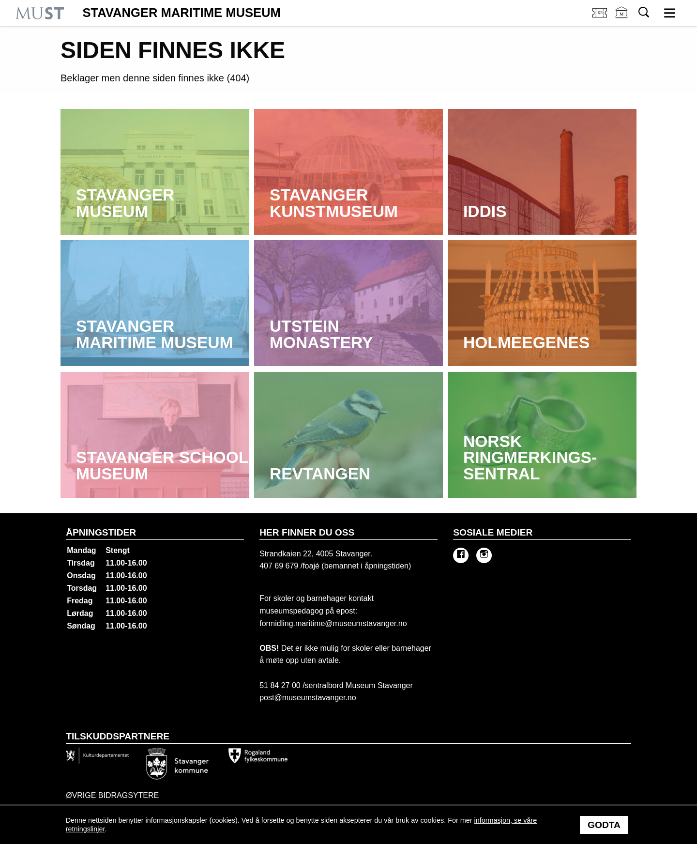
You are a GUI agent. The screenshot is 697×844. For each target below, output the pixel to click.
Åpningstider (101, 532)
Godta (604, 825)
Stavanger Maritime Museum (181, 13)
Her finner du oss (306, 532)
